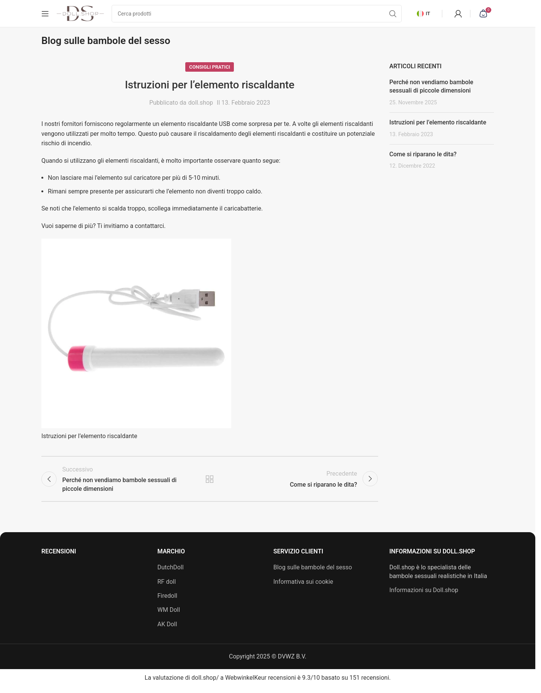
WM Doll (169, 616)
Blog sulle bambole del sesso (312, 574)
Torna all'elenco (209, 484)
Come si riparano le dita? (423, 157)
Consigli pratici (209, 70)
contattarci (149, 229)
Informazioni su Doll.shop (424, 596)
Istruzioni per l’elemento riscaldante (438, 125)
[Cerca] (257, 15)
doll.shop (200, 106)
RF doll (167, 588)
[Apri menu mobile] (45, 15)
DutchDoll (171, 574)
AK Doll (167, 630)
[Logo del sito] (80, 14)
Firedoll (167, 602)
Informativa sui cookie (303, 588)
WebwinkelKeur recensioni (260, 684)
